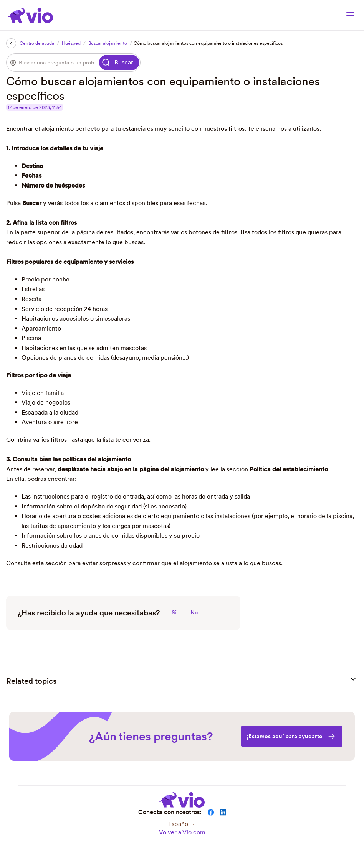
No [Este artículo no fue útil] (194, 612)
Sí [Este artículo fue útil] (174, 612)
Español (182, 824)
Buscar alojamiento (107, 43)
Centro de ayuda (37, 43)
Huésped (71, 43)
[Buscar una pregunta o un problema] (52, 62)
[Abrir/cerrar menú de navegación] (350, 15)
